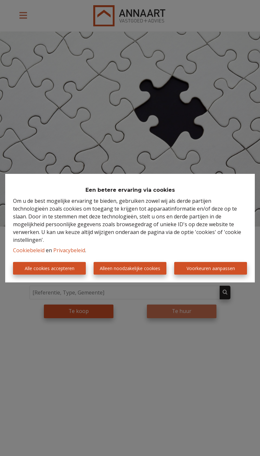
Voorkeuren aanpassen (211, 268)
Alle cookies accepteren (49, 268)
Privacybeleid (69, 250)
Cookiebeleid (29, 250)
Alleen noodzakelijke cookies (130, 268)
